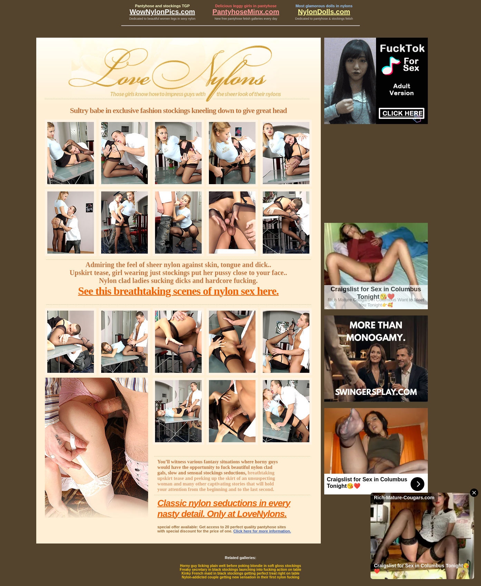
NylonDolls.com (324, 12)
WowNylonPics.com (162, 12)
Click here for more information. (262, 531)
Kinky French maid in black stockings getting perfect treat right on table (241, 573)
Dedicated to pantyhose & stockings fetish (324, 18)
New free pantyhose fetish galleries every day (245, 18)
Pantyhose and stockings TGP (162, 6)
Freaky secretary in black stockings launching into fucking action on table (240, 569)
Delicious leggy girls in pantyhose (246, 6)
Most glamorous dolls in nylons (324, 6)
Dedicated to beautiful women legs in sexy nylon (162, 18)
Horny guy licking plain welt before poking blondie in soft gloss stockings (240, 566)
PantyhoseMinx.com (245, 12)
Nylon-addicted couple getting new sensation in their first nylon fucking (240, 577)
